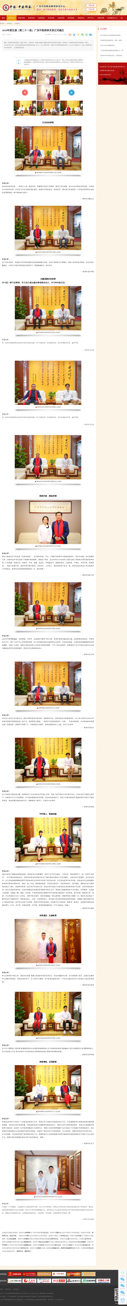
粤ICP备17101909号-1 (47, 1293)
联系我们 (8, 1289)
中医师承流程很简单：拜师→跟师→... (112, 40)
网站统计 (16, 1289)
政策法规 (21, 18)
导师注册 (91, 5)
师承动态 (11, 18)
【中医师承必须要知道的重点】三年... (112, 50)
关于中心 (91, 18)
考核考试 (81, 18)
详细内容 (17, 23)
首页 (3, 18)
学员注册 (91, 9)
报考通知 (71, 18)
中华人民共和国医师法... (108, 45)
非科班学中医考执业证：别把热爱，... (112, 55)
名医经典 (100, 18)
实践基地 (41, 18)
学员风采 (51, 18)
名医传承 (31, 18)
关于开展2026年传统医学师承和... (111, 35)
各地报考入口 (112, 18)
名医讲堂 (61, 18)
